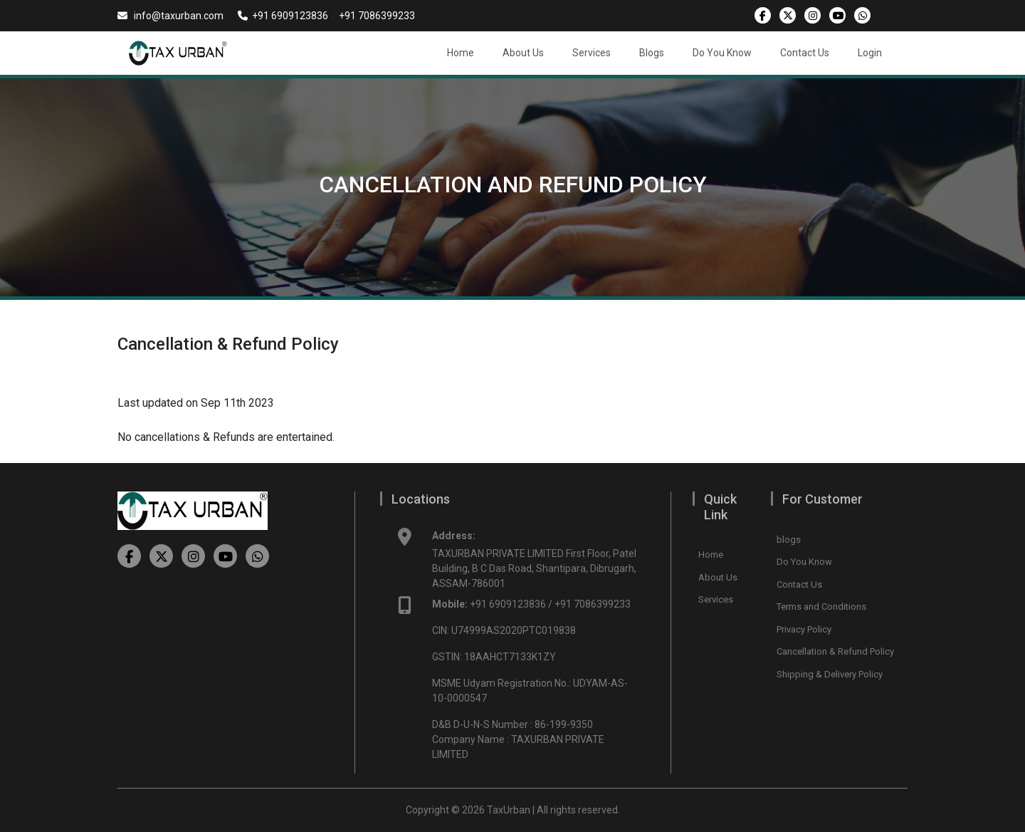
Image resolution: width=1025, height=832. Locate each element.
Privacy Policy (804, 629)
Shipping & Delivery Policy (830, 674)
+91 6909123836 (283, 15)
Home (460, 52)
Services (591, 52)
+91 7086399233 (377, 15)
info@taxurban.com (170, 15)
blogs (789, 539)
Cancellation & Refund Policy (835, 651)
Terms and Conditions (821, 606)
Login (870, 52)
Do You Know (722, 52)
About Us (523, 52)
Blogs (651, 52)
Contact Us (804, 52)
